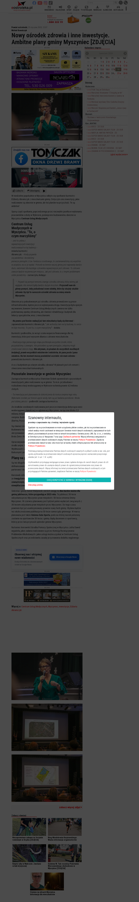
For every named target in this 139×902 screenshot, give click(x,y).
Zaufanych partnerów (71, 437)
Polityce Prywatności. (88, 471)
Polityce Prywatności (87, 440)
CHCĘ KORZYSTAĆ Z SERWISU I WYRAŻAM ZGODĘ (69, 480)
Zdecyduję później (35, 485)
